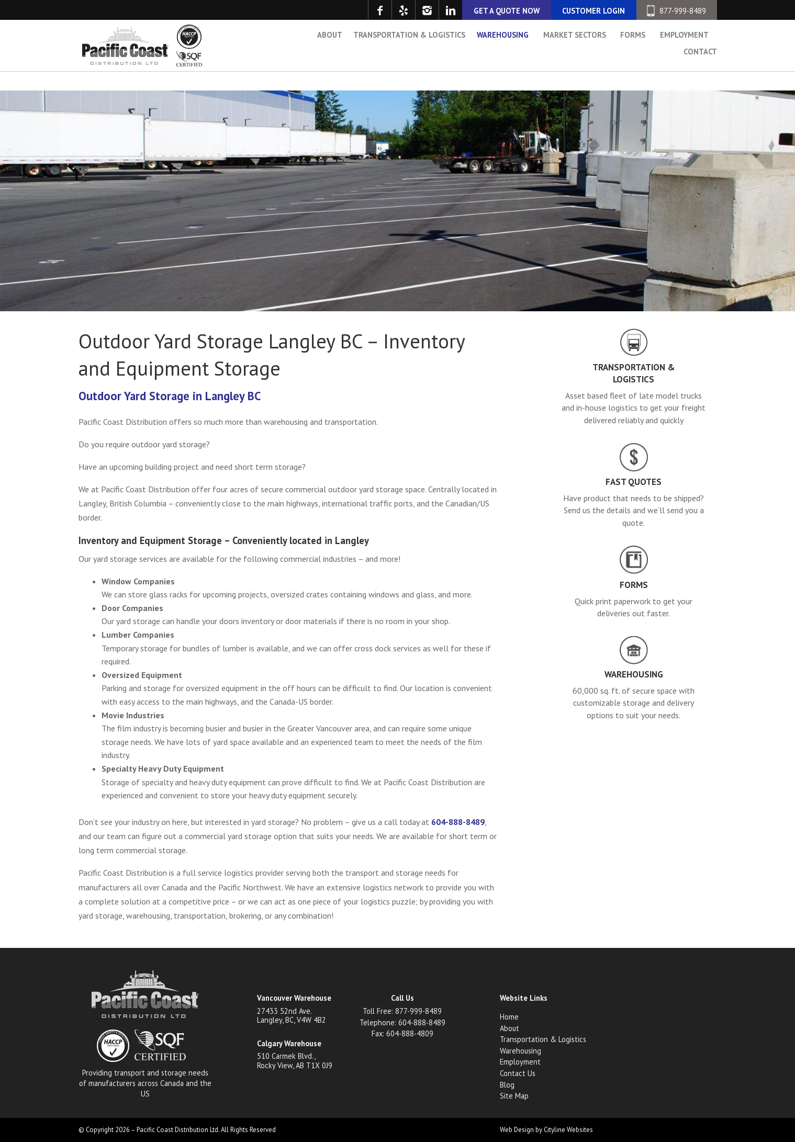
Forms (632, 58)
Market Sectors (574, 58)
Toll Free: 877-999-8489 (402, 1011)
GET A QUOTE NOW (507, 11)
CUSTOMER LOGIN (593, 11)
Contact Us (517, 1073)
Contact (700, 75)
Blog (507, 1085)
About (329, 58)
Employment (684, 58)
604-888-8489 (458, 822)
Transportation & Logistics (409, 58)
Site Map (514, 1096)
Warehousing (503, 58)
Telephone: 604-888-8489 (402, 1022)
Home (509, 1017)
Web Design (517, 1129)
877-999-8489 (676, 11)
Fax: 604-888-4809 (402, 1033)
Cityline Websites (568, 1129)
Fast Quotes (634, 482)
